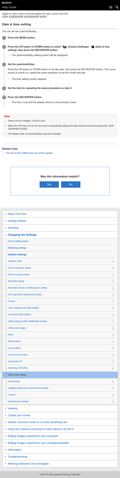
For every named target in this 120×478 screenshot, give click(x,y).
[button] (117, 7)
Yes (49, 184)
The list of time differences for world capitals (29, 153)
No (71, 184)
